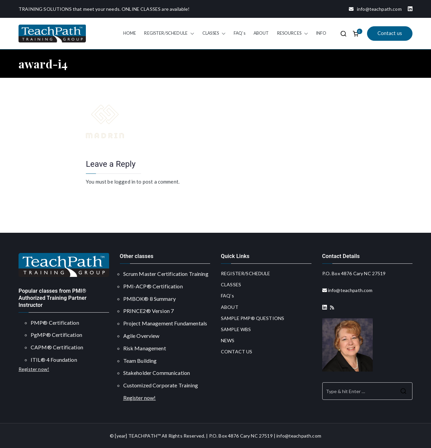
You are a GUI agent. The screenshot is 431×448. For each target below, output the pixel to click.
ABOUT (261, 33)
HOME (129, 33)
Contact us (389, 33)
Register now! (34, 369)
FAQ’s (239, 33)
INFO (321, 33)
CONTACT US (237, 351)
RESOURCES (292, 33)
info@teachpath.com (372, 9)
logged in (124, 182)
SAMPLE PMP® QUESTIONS (252, 318)
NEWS (228, 340)
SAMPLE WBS (236, 329)
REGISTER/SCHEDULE (169, 33)
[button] (191, 33)
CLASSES (214, 33)
